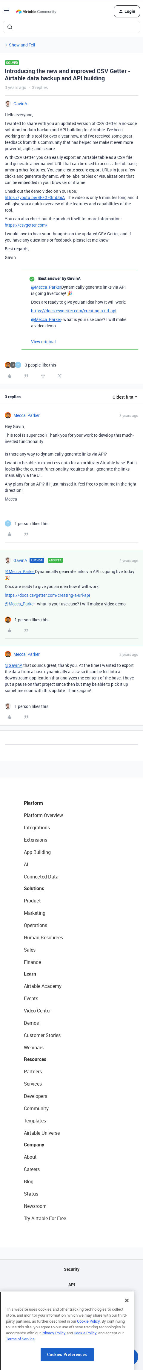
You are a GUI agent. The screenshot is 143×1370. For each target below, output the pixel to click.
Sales (30, 950)
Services (33, 1083)
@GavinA (13, 665)
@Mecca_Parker (46, 287)
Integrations (37, 827)
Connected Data (41, 876)
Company (34, 1144)
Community (36, 1108)
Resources (35, 1059)
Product (32, 900)
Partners (33, 1071)
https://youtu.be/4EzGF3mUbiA (35, 197)
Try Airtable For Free (45, 1218)
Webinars (34, 1047)
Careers (32, 1169)
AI (26, 864)
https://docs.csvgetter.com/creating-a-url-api (73, 311)
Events (31, 998)
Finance (32, 962)
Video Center (37, 1010)
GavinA (20, 103)
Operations (35, 925)
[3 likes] (30, 365)
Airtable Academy (42, 986)
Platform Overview (43, 815)
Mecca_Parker (26, 415)
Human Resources (43, 937)
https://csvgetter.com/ (26, 225)
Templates (35, 1120)
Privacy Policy (53, 1366)
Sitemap (71, 1300)
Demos (31, 1023)
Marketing (34, 913)
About (30, 1157)
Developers (35, 1096)
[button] (6, 12)
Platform (33, 803)
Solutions (34, 888)
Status (31, 1193)
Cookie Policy (88, 1354)
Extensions (35, 840)
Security (71, 1269)
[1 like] (26, 523)
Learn (30, 973)
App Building (37, 852)
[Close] (126, 1333)
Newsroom (35, 1206)
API (71, 1284)
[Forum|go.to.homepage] (36, 11)
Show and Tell (22, 45)
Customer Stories (42, 1035)
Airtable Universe (42, 1133)
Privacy (71, 1315)
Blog (28, 1181)
